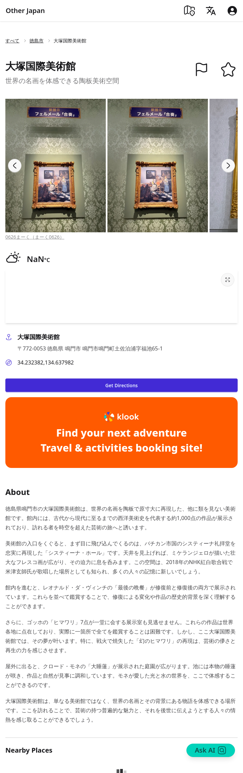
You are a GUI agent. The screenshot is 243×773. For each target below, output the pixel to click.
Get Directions (121, 385)
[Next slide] (228, 165)
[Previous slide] (14, 165)
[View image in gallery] (55, 165)
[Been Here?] (201, 69)
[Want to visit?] (228, 69)
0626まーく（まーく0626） (34, 237)
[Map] (189, 10)
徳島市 (36, 40)
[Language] (211, 10)
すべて (12, 40)
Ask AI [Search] (211, 750)
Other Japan (25, 10)
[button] (201, 69)
